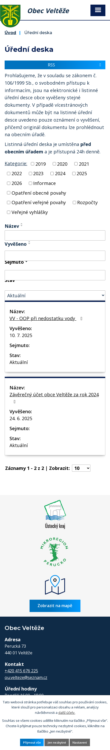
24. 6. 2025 (21, 418)
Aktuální (19, 362)
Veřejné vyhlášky (30, 212)
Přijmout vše (32, 742)
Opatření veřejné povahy (39, 202)
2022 (17, 173)
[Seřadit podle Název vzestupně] (22, 224)
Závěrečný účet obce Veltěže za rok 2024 (54, 397)
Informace (44, 183)
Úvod (10, 32)
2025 (82, 173)
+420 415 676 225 (21, 671)
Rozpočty (87, 202)
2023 (38, 173)
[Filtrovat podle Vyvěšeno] (55, 256)
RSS (75, 65)
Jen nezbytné (57, 742)
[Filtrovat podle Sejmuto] (55, 275)
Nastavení (79, 742)
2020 (62, 164)
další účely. (66, 712)
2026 (17, 183)
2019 (40, 164)
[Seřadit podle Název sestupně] (22, 226)
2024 (60, 173)
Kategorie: (16, 163)
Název (12, 226)
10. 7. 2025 (21, 335)
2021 (84, 164)
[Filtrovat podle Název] (55, 235)
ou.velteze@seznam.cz (26, 677)
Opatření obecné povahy (39, 193)
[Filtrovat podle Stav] (55, 295)
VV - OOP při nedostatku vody (47, 318)
